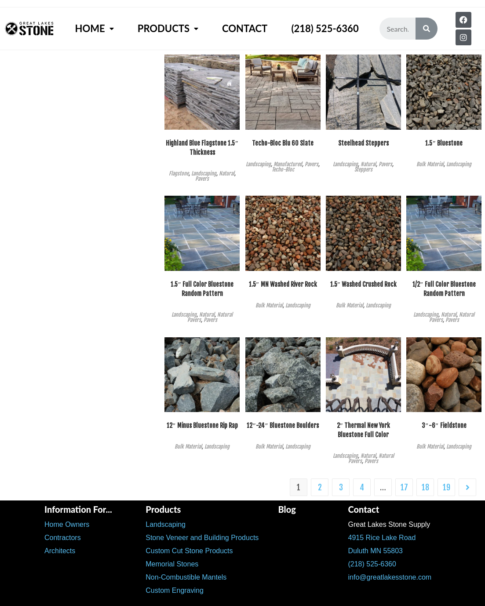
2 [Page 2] (320, 487)
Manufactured (287, 164)
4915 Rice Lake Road (382, 537)
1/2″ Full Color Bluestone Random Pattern (444, 289)
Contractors (62, 537)
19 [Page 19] (446, 487)
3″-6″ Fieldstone (444, 425)
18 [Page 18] (425, 487)
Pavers (202, 178)
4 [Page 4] (362, 487)
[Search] (427, 29)
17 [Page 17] (404, 487)
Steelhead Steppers (363, 143)
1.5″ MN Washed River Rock (283, 284)
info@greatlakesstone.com (389, 577)
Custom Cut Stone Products (189, 551)
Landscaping (203, 173)
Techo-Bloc (283, 169)
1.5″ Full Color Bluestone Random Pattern (202, 289)
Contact (244, 28)
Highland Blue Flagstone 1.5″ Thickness (202, 147)
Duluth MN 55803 (375, 551)
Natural (226, 173)
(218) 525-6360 (324, 28)
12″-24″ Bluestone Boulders (282, 425)
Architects (59, 551)
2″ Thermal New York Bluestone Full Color (363, 430)
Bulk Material (430, 164)
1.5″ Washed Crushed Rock (363, 284)
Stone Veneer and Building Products (202, 537)
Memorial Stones (172, 564)
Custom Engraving (175, 590)
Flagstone (179, 173)
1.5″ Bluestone (444, 143)
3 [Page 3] (341, 487)
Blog (286, 509)
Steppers (363, 169)
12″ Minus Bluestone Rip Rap (202, 425)
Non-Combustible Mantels (186, 577)
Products (168, 29)
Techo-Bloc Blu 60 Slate (283, 143)
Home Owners (66, 524)
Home (94, 29)
